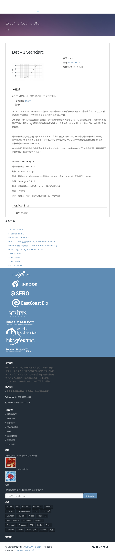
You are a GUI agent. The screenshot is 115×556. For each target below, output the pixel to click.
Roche (39, 525)
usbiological (31, 529)
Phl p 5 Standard (16, 265)
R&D (32, 525)
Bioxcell (49, 506)
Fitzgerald (21, 516)
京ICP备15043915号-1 (26, 550)
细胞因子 (11, 418)
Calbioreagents (24, 511)
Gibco (31, 516)
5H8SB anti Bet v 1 (17, 233)
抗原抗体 (11, 423)
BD (17, 506)
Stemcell (10, 529)
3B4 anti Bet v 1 (15, 229)
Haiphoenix (42, 516)
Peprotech (11, 525)
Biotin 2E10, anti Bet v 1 (19, 237)
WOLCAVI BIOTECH (34, 546)
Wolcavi (43, 529)
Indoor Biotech (75, 62)
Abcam (9, 506)
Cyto (35, 511)
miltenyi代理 (23, 469)
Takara (20, 529)
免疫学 (28, 100)
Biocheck (26, 506)
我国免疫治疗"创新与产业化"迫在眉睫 (21, 455)
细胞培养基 (12, 414)
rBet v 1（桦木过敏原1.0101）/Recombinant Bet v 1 (32, 241)
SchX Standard (15, 261)
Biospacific (37, 506)
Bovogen (10, 511)
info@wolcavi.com (22, 402)
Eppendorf (45, 511)
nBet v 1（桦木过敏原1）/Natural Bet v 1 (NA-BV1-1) (32, 245)
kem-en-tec (27, 520)
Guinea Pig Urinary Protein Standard (25, 249)
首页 (7, 29)
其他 (51, 529)
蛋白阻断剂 (12, 436)
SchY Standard (15, 257)
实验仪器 (11, 444)
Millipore (38, 520)
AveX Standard (15, 253)
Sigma (48, 525)
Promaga (22, 525)
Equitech (10, 516)
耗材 (9, 431)
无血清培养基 (13, 427)
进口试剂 (11, 440)
